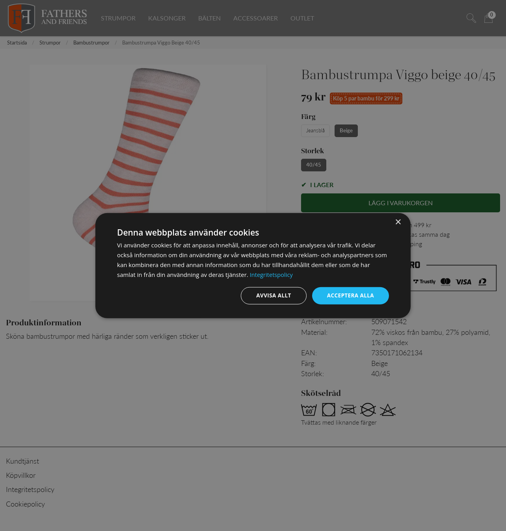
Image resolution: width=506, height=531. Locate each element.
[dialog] (253, 265)
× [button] (398, 222)
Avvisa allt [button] (271, 295)
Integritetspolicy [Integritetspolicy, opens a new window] (272, 274)
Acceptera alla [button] (350, 295)
